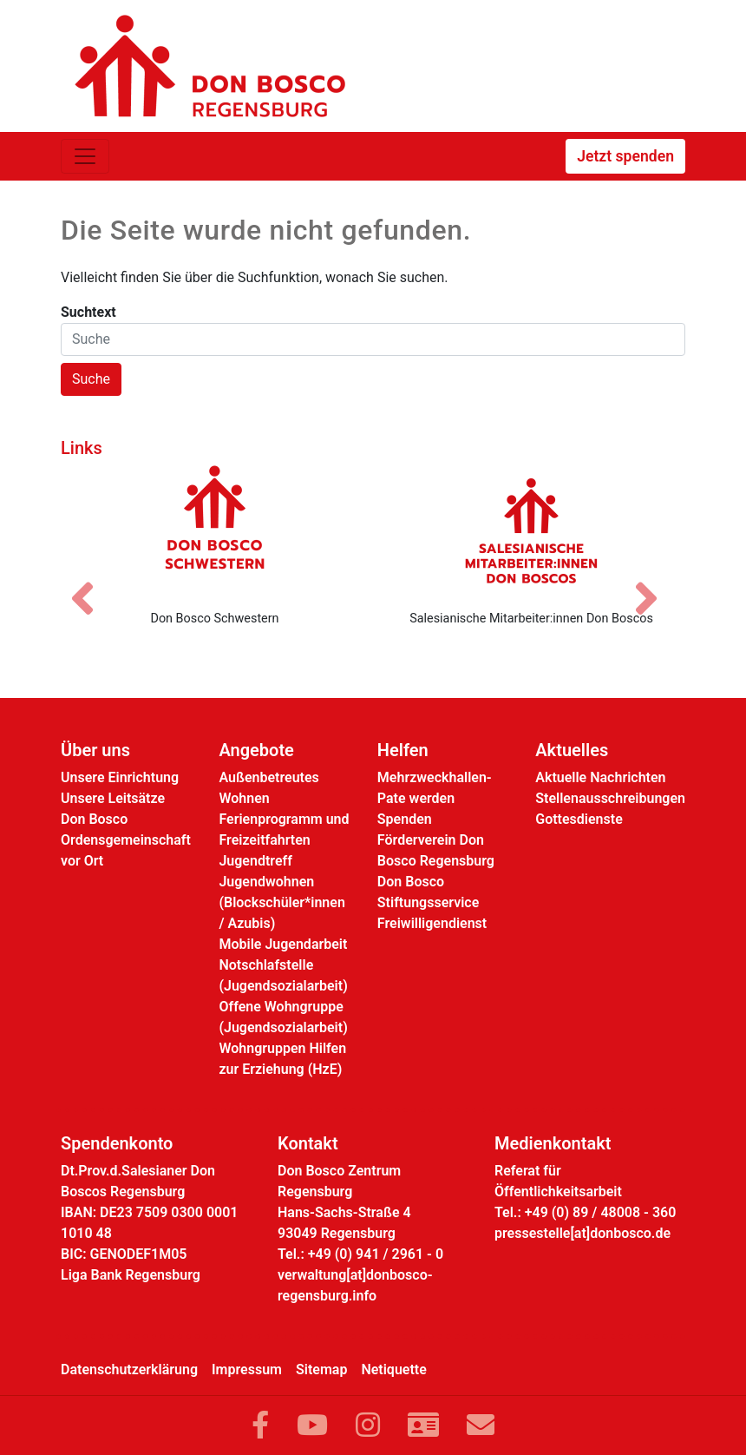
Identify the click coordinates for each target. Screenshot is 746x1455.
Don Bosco (94, 819)
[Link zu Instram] (368, 1425)
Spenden (404, 819)
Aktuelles (571, 750)
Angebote (256, 750)
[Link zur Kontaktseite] (423, 1425)
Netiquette (393, 1369)
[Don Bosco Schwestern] (215, 530)
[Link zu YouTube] (312, 1425)
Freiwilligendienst (432, 923)
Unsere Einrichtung (120, 777)
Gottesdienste (578, 819)
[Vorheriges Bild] (91, 583)
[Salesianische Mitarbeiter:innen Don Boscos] (531, 530)
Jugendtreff (255, 861)
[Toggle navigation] (85, 156)
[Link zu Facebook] (260, 1425)
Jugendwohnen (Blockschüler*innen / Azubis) (281, 902)
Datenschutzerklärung (129, 1369)
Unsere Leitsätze (113, 798)
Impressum (247, 1369)
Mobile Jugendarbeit (283, 944)
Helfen (403, 750)
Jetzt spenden (625, 156)
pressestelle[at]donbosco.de (582, 1233)
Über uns (95, 750)
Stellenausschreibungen (610, 798)
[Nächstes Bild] (655, 583)
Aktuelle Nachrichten (600, 777)
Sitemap (321, 1369)
